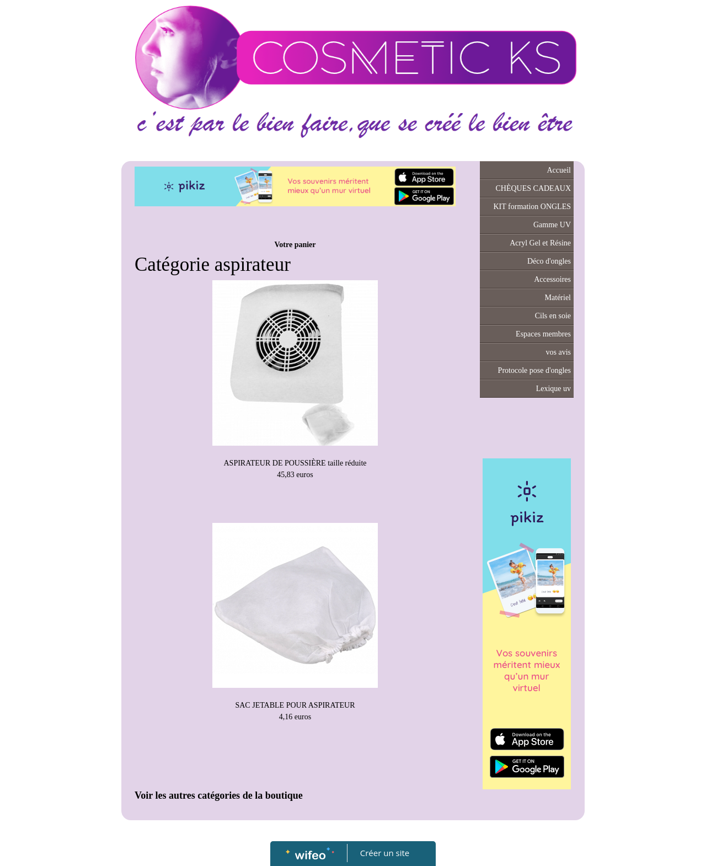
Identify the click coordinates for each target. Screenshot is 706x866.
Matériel (558, 297)
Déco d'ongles (549, 261)
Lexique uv (553, 388)
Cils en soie (553, 316)
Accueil (559, 170)
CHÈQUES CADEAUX (533, 188)
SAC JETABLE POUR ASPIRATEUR (295, 705)
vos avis (558, 352)
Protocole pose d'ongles (534, 370)
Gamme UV (552, 225)
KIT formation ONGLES (532, 206)
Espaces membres (543, 334)
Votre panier (294, 244)
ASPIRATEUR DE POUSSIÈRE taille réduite (295, 463)
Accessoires (552, 279)
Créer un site (384, 852)
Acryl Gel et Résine (540, 243)
